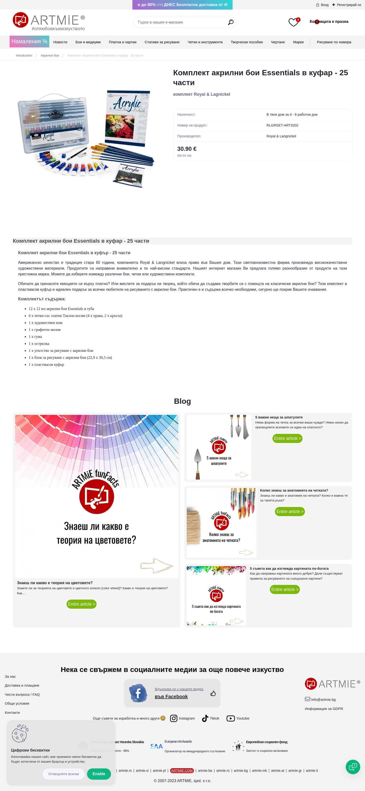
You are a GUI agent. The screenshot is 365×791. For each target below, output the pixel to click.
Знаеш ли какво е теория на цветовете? (55, 583)
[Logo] (49, 22)
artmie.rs (125, 770)
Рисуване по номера (334, 42)
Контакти (12, 712)
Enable (99, 774)
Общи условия (17, 703)
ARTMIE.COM (182, 770)
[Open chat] (353, 767)
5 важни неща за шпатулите (279, 417)
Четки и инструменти (205, 42)
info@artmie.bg (323, 699)
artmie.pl (159, 770)
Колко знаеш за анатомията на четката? (294, 490)
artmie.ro (222, 770)
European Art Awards (178, 741)
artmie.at (277, 770)
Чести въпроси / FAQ (22, 694)
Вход (325, 5)
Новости (60, 42)
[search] (231, 24)
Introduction (24, 55)
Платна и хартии (122, 42)
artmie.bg (241, 770)
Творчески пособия (247, 42)
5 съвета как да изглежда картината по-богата (289, 568)
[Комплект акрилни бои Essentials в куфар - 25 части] (85, 140)
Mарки (298, 42)
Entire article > (81, 604)
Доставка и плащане (22, 685)
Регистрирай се (349, 5)
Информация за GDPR (324, 709)
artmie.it (312, 770)
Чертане (278, 42)
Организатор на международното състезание (195, 751)
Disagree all (63, 774)
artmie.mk (259, 770)
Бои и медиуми (88, 42)
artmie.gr (295, 770)
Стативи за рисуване (162, 42)
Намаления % (29, 41)
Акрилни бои (50, 55)
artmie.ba (205, 770)
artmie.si (142, 770)
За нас (10, 676)
